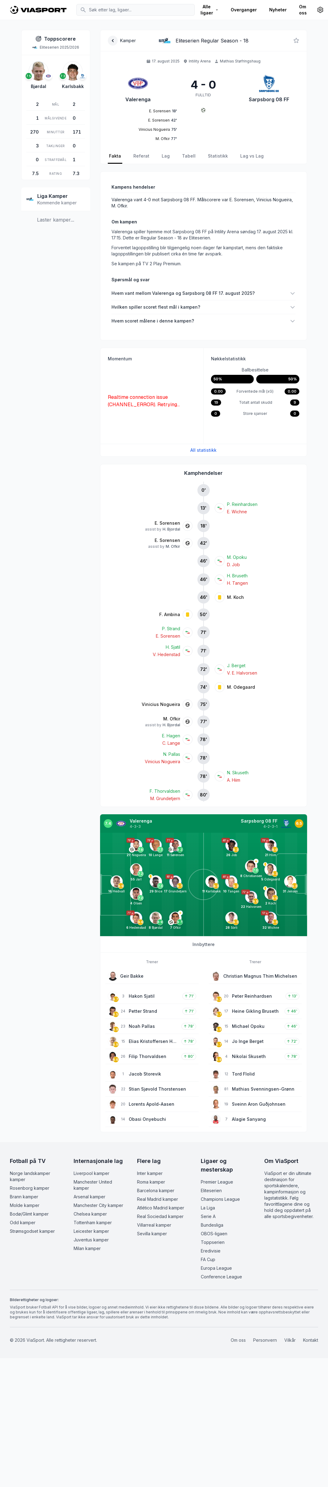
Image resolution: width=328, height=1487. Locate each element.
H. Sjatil (173, 647)
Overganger (244, 9)
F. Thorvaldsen (165, 791)
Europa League (216, 1268)
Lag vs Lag (252, 155)
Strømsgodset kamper (32, 1231)
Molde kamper (24, 1205)
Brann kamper (24, 1196)
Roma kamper (151, 1181)
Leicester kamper (91, 1231)
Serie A (208, 1216)
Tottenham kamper (93, 1222)
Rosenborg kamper (29, 1188)
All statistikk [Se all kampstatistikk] (203, 450)
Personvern (265, 1340)
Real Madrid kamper (157, 1199)
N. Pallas (171, 754)
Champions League (220, 1199)
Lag (166, 155)
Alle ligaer (209, 9)
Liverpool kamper (91, 1173)
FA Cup (208, 1259)
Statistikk (218, 155)
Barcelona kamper (155, 1190)
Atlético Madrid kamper (160, 1207)
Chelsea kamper (90, 1213)
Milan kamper (87, 1248)
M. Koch (235, 597)
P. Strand (171, 628)
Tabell (189, 155)
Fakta (115, 155)
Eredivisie (211, 1250)
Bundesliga (212, 1225)
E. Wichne (237, 511)
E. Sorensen (167, 523)
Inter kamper (150, 1173)
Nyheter (278, 9)
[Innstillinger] (320, 10)
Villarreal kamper (154, 1225)
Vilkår (290, 1340)
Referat (141, 155)
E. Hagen (171, 735)
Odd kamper (22, 1222)
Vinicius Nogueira (161, 704)
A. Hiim (233, 780)
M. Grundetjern (165, 798)
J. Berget (236, 665)
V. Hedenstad (166, 654)
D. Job (233, 564)
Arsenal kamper (89, 1196)
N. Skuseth (238, 772)
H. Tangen (237, 583)
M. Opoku (237, 557)
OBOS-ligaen (214, 1233)
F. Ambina (169, 614)
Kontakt (310, 1340)
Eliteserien (211, 1190)
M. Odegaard (241, 687)
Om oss (303, 9)
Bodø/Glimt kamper (29, 1213)
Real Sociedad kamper (160, 1216)
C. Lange (171, 743)
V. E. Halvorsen (242, 672)
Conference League (221, 1276)
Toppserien (213, 1242)
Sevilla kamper (152, 1233)
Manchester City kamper (98, 1205)
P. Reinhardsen (242, 504)
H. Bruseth (237, 575)
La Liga (208, 1207)
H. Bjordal (171, 529)
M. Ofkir (173, 546)
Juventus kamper (91, 1239)
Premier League (217, 1181)
